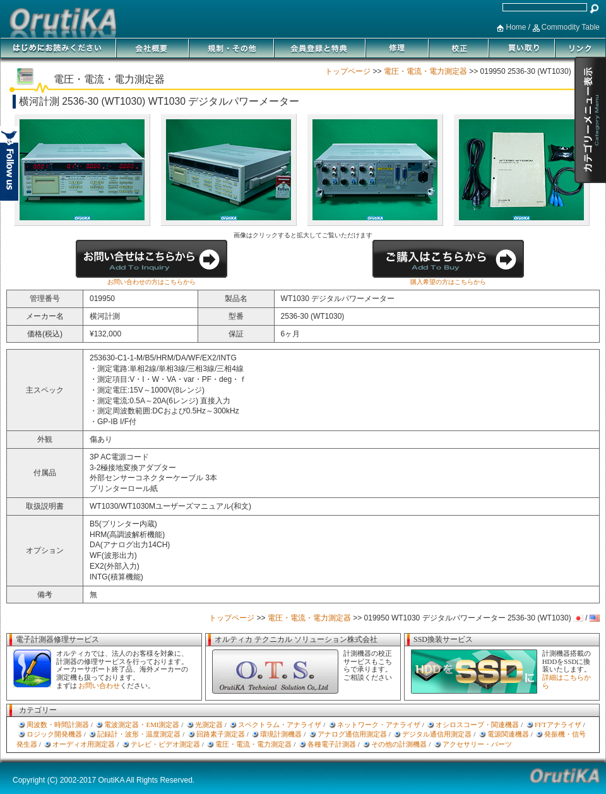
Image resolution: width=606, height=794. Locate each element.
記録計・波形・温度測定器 (139, 734)
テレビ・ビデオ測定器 (165, 744)
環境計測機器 (281, 734)
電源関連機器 (508, 734)
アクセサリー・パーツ (477, 744)
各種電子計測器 (331, 744)
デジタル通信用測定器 (437, 734)
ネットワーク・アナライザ (378, 724)
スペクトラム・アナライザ (279, 724)
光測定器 (209, 724)
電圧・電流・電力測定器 (425, 71)
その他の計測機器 (399, 744)
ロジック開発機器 (54, 734)
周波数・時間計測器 (58, 724)
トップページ (348, 71)
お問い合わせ (99, 685)
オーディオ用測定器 (83, 744)
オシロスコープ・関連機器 (477, 724)
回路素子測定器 (220, 734)
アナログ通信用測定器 (352, 734)
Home (516, 27)
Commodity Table (571, 27)
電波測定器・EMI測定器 (141, 724)
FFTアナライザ (558, 724)
